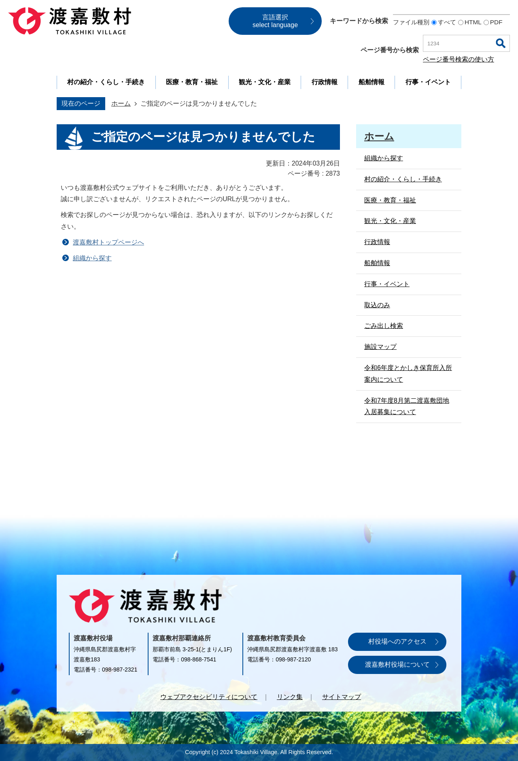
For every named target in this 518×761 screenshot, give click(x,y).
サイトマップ (341, 696)
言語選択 (275, 21)
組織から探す (92, 258)
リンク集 (290, 696)
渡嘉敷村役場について (397, 664)
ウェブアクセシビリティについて (208, 696)
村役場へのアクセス (397, 641)
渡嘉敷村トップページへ (108, 242)
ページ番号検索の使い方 (458, 59)
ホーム (121, 103)
